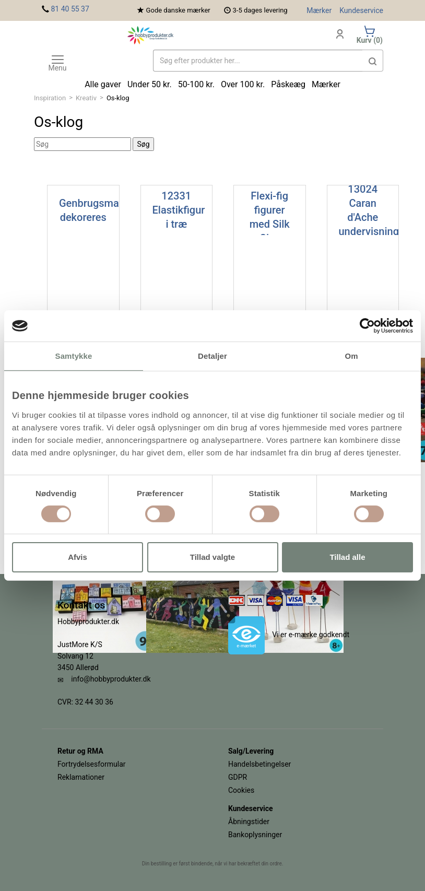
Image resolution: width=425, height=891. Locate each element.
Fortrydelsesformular (91, 764)
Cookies (241, 790)
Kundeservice (361, 10)
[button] (372, 61)
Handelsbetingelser (259, 764)
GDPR (237, 777)
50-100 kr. (196, 84)
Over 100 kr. (243, 84)
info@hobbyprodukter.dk (110, 679)
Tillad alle (347, 557)
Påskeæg (288, 84)
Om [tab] (351, 355)
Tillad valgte (212, 557)
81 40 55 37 (70, 9)
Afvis (77, 557)
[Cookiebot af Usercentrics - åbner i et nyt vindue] (367, 326)
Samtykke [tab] (73, 355)
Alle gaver (103, 84)
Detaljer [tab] (212, 355)
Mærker (319, 10)
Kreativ (86, 98)
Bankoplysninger (255, 834)
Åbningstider (248, 821)
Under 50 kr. (149, 84)
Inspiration (50, 98)
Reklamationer (80, 777)
